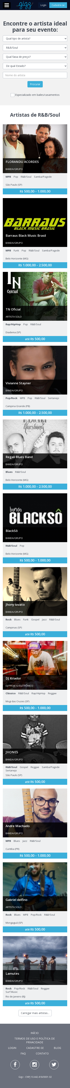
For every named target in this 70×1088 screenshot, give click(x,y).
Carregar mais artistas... (35, 1013)
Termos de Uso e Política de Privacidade (34, 1040)
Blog (57, 1048)
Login (43, 5)
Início (35, 1033)
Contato (42, 1053)
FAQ (23, 1053)
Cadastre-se (58, 5)
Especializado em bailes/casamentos (35, 95)
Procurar (35, 84)
